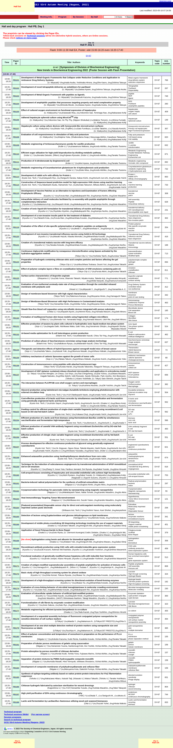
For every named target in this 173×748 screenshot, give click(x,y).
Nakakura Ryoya (65, 343)
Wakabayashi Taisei (71, 492)
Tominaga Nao (100, 113)
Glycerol (131, 394)
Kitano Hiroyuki (64, 558)
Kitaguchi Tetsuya (101, 367)
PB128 (16, 303)
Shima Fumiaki (119, 120)
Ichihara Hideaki (99, 351)
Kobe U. (62, 146)
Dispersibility (133, 90)
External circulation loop (137, 392)
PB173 (16, 582)
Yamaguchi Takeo (118, 296)
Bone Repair (133, 535)
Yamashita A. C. (119, 289)
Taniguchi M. (107, 696)
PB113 (16, 177)
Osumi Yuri (102, 264)
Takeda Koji (100, 278)
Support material (134, 524)
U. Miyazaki (53, 82)
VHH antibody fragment (137, 427)
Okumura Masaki (79, 351)
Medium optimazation (136, 334)
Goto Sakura (48, 605)
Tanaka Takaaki (119, 639)
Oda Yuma (59, 278)
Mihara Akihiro (99, 185)
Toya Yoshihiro (100, 612)
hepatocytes (133, 109)
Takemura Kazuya (78, 296)
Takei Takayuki (119, 688)
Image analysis (134, 342)
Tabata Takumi (65, 359)
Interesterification (135, 251)
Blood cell (132, 313)
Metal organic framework (138, 78)
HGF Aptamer (133, 373)
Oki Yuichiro (108, 385)
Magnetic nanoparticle (137, 491)
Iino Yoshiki (89, 646)
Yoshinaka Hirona (84, 82)
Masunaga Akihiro (98, 137)
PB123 (16, 262)
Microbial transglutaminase (138, 587)
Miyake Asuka (87, 278)
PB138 (16, 384)
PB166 (16, 524)
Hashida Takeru (44, 351)
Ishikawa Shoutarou (85, 661)
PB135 (16, 358)
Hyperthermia (133, 497)
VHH (130, 182)
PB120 (16, 236)
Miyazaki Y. (88, 289)
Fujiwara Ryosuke (72, 155)
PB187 (16, 694)
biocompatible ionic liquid (138, 212)
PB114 (16, 185)
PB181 (16, 645)
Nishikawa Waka (67, 326)
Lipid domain (133, 598)
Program (62, 17)
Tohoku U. (70, 379)
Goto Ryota (58, 532)
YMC (81, 696)
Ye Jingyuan (61, 448)
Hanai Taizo (94, 451)
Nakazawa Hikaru (53, 678)
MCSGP (131, 694)
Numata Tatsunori (84, 185)
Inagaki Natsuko (47, 376)
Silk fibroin (132, 606)
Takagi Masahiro (89, 598)
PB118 (16, 218)
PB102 (16, 88)
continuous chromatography (139, 697)
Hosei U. (74, 289)
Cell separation (134, 310)
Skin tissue (132, 320)
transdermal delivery (136, 208)
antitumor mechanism (136, 355)
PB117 (16, 210)
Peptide (131, 202)
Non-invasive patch (135, 220)
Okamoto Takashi (72, 278)
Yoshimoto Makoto (118, 518)
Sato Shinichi (107, 379)
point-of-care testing (136, 297)
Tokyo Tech (59, 296)
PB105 (16, 111)
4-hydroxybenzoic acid (137, 171)
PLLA (130, 634)
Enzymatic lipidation (136, 593)
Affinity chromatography (137, 179)
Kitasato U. (79, 678)
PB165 (16, 517)
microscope (132, 344)
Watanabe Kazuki (85, 336)
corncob (131, 461)
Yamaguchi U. (80, 518)
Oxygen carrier (134, 382)
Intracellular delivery (136, 204)
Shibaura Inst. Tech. (71, 510)
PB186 (16, 687)
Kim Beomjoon (119, 376)
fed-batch (132, 439)
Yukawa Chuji (82, 414)
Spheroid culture (134, 121)
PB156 (16, 437)
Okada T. (93, 696)
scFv (130, 414)
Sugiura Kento (87, 485)
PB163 (16, 499)
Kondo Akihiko (100, 146)
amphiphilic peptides (136, 106)
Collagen (131, 316)
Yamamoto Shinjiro (98, 326)
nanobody (132, 677)
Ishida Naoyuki (97, 281)
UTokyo (59, 621)
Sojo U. (39, 326)
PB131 (16, 326)
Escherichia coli (134, 157)
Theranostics (133, 348)
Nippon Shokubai (81, 120)
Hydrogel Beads (134, 576)
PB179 (16, 628)
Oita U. (88, 703)
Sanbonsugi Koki (75, 646)
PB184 (16, 668)
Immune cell (133, 568)
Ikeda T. (78, 228)
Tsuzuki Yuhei (103, 703)
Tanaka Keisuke (57, 245)
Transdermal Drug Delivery (138, 216)
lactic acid (132, 422)
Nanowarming (133, 493)
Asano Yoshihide (83, 379)
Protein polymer (134, 224)
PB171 (16, 566)
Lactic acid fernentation (137, 700)
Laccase (131, 572)
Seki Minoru (121, 312)
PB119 (16, 227)
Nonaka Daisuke (44, 155)
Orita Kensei (51, 575)
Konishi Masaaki (119, 336)
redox (130, 485)
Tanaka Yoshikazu (118, 678)
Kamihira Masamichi (117, 550)
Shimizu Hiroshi (119, 612)
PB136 (16, 365)
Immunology (133, 247)
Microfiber (132, 318)
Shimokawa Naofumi (72, 598)
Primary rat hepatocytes (137, 129)
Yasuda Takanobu (85, 367)
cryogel (131, 655)
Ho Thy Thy (67, 120)
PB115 (16, 193)
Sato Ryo (42, 590)
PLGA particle (133, 375)
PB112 (16, 169)
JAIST (59, 598)
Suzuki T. (93, 431)
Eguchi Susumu (91, 478)
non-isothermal (134, 289)
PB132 (16, 334)
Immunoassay (133, 300)
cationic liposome (135, 358)
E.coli (130, 332)
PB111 (16, 162)
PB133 (16, 342)
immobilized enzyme (136, 519)
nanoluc (131, 365)
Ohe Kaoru (102, 82)
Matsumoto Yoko (119, 351)
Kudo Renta (73, 639)
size (129, 628)
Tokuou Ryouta (64, 575)
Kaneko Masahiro (118, 485)
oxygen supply (134, 111)
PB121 (16, 245)
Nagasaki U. (77, 478)
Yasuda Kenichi (119, 129)
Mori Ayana (84, 163)
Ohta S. (122, 621)
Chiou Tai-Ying (100, 336)
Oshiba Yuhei (80, 304)
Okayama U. (43, 278)
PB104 (16, 104)
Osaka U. (105, 403)
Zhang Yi (50, 469)
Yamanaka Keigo (74, 319)
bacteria (131, 483)
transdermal (133, 191)
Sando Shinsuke (92, 376)
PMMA (131, 660)
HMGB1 (131, 501)
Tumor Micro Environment (138, 499)
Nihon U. (74, 567)
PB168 (16, 541)
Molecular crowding (136, 590)
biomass (131, 418)
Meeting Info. (46, 17)
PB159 (16, 467)
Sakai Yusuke (103, 469)
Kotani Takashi (68, 526)
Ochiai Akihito (101, 639)
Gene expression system (138, 551)
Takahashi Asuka (49, 185)
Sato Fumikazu (84, 129)
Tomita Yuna (73, 654)
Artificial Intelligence (136, 337)
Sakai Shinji (121, 526)
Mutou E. (122, 696)
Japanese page (165, 1)
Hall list (17, 6)
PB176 (16, 604)
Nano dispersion (134, 218)
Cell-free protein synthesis (138, 582)
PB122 (16, 253)
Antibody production (136, 548)
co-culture (132, 611)
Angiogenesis (133, 469)
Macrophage (133, 386)
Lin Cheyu (59, 374)
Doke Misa (84, 170)
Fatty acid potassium (136, 135)
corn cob (131, 420)
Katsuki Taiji (67, 678)
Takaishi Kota (43, 218)
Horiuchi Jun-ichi (100, 178)
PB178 (16, 619)
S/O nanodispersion (136, 210)
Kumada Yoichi (119, 178)
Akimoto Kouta (98, 518)
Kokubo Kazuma (59, 639)
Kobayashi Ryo (49, 178)
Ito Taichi (122, 379)
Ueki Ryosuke (78, 376)
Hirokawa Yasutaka (74, 451)
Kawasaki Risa (68, 113)
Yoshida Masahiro (100, 688)
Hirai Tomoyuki (69, 661)
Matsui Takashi (91, 678)
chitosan (131, 272)
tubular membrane (135, 647)
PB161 (16, 483)
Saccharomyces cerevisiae (138, 340)
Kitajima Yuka (64, 137)
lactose (131, 514)
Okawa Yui (80, 575)
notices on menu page (26, 38)
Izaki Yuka (80, 326)
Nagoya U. (70, 485)
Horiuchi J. (106, 423)
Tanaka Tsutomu (119, 146)
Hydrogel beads (134, 579)
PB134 (16, 350)
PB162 (16, 491)
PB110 (16, 154)
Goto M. (122, 228)
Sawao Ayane (85, 89)
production (132, 187)
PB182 (16, 652)
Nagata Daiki (53, 326)
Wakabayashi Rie (82, 196)
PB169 (16, 548)
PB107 (16, 129)
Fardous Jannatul (73, 469)
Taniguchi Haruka (68, 178)
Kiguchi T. (102, 289)
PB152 (16, 402)
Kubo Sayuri (55, 403)
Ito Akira (102, 485)
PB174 (16, 588)
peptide (131, 94)
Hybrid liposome (134, 350)
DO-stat (131, 410)
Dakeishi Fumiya (87, 669)
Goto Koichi (101, 359)
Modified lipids (134, 256)
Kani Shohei (105, 510)
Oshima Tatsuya (119, 82)
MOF (130, 96)
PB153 (16, 412)
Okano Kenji (120, 403)
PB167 (16, 532)
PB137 (16, 375)
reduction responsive (136, 82)
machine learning (135, 185)
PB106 (16, 120)
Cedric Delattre (91, 532)
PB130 (16, 318)
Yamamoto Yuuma (59, 646)
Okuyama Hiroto (98, 296)
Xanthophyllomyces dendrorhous (136, 457)
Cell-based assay (135, 137)
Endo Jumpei (51, 558)
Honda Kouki (61, 654)
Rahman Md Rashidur (61, 550)
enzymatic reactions (136, 517)
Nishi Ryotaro (69, 475)
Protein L (131, 174)
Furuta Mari (64, 196)
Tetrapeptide (133, 86)
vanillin (131, 143)
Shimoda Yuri (60, 319)
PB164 (16, 508)
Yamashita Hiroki (61, 304)
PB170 (16, 557)
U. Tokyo (32, 374)
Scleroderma (133, 377)
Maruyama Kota (71, 669)
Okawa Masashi (119, 374)
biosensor (132, 295)
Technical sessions (36, 36)
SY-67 (88, 56)
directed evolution (135, 675)
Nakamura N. (87, 621)
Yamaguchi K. (43, 567)
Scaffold (131, 532)
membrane (132, 293)
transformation (134, 147)
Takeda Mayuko (87, 448)
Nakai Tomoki (87, 492)
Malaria (131, 245)
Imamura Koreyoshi (117, 281)
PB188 (16, 702)
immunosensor (134, 363)
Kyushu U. (49, 196)
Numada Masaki (54, 661)
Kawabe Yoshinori (95, 550)
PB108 (16, 137)
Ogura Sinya (73, 448)
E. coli (130, 412)
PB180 (16, 636)
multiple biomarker (135, 630)
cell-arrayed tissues (136, 476)
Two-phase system (135, 326)
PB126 (16, 287)
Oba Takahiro (101, 129)
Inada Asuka (69, 82)
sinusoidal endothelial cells (138, 474)
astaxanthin (132, 454)
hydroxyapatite (134, 662)
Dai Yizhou (102, 374)
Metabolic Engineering (137, 151)
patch (130, 195)
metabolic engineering (137, 169)
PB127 (16, 295)
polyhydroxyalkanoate (137, 666)
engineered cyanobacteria (138, 445)
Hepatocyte (132, 119)
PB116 (16, 202)
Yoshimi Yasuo (92, 510)
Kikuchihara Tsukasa (87, 264)
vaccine (131, 193)
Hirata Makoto (120, 703)
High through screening (137, 574)
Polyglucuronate (134, 530)
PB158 (16, 457)
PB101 (16, 80)
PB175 (16, 596)
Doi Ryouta (87, 469)
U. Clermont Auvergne (74, 532)
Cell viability (133, 139)
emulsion (131, 268)
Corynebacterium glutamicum (140, 167)
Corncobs (132, 401)
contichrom (132, 692)
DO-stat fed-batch (135, 431)
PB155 (16, 429)
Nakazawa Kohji (119, 113)
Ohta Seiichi (65, 376)
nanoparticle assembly (137, 622)
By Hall (94, 17)
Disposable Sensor (135, 511)
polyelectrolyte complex (137, 260)
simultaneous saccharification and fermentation (140, 404)
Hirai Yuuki (83, 459)
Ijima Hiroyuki (120, 469)
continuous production (137, 449)
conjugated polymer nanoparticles (136, 616)
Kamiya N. (109, 228)
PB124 (16, 270)
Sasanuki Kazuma (83, 97)
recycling (131, 702)
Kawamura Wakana (80, 146)
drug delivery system (136, 80)
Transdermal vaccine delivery (139, 243)
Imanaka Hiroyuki (118, 278)
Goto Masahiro (119, 196)
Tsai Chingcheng (85, 374)
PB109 (16, 145)
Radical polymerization (137, 481)
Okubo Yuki (59, 129)
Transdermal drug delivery (138, 467)
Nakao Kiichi (82, 178)
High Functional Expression (139, 131)
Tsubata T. (84, 567)
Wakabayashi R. (61, 567)
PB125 (16, 278)
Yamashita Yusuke (79, 688)
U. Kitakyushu (51, 113)
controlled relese (134, 287)
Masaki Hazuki (60, 236)
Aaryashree (121, 510)
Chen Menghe (47, 374)
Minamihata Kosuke (78, 218)
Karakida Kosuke (86, 639)
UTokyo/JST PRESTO (104, 621)
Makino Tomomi (101, 120)
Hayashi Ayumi (67, 312)
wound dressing (134, 689)
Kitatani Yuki (69, 542)
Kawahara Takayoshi (116, 137)
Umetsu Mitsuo (119, 681)
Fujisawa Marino (87, 654)
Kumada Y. (121, 423)
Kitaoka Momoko (75, 236)
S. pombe (132, 145)
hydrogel (131, 262)
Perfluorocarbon (134, 384)
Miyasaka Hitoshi (118, 329)
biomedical (132, 543)
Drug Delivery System (137, 284)
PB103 (16, 96)
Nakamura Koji (43, 204)
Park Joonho (106, 376)
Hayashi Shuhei (119, 326)
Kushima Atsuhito (90, 385)
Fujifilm (69, 129)
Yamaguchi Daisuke (79, 440)
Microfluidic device (135, 308)
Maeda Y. (72, 621)
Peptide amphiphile (135, 564)
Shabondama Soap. (80, 137)
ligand (130, 98)
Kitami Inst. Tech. (63, 336)
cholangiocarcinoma (136, 360)
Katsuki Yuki (61, 351)
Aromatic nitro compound (138, 163)
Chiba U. (52, 312)
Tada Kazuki (83, 612)
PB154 (16, 420)
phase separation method (138, 639)
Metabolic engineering (137, 161)
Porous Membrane (135, 305)
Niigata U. (42, 639)
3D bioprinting (133, 522)
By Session (78, 17)
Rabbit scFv (133, 177)
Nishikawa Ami (73, 500)
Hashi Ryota (100, 448)
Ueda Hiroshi (120, 367)
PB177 (16, 611)
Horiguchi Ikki (86, 526)
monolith (131, 650)
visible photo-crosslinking (138, 527)
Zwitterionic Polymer (136, 303)
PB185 (16, 677)
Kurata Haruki (66, 367)
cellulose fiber (133, 670)
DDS (130, 101)
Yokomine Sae (86, 113)
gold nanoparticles (135, 626)
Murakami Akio (119, 451)
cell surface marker (135, 620)
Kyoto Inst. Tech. (29, 178)
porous (131, 645)
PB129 (16, 310)
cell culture (132, 114)
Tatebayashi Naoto (79, 395)
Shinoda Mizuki (67, 105)
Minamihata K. (93, 228)
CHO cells (132, 546)
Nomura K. (92, 423)
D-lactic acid (133, 399)
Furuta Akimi (101, 271)
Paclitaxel (132, 88)
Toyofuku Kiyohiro (61, 211)
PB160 (16, 475)
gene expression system (137, 561)
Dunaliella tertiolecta (136, 390)
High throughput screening (138, 584)
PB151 (16, 392)
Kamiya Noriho (101, 196)
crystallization (133, 270)
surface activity (134, 280)
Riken (56, 155)
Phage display (133, 680)
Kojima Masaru (104, 526)
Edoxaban (132, 504)
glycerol (131, 447)
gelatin (131, 264)
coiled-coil (132, 368)
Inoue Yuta (59, 469)
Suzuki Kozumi (44, 550)
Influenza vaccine (135, 236)
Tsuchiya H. (71, 631)
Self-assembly (133, 199)
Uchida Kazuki (57, 596)
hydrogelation (133, 538)
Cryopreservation (135, 489)
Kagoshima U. (54, 688)
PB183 (16, 660)
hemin (130, 541)
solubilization (133, 278)
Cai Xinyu (69, 374)
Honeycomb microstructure (139, 126)
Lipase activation (135, 253)
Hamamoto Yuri (65, 185)
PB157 (16, 447)
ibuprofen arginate (135, 276)
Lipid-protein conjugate (137, 596)
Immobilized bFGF (135, 464)
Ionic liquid (132, 324)
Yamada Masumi (103, 312)
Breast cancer (133, 352)
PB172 (16, 574)
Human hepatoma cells (137, 554)
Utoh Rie (106, 319)
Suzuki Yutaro (87, 500)
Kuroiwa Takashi (119, 256)
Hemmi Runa (85, 312)
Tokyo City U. (81, 256)
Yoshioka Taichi (100, 256)
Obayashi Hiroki (62, 204)
